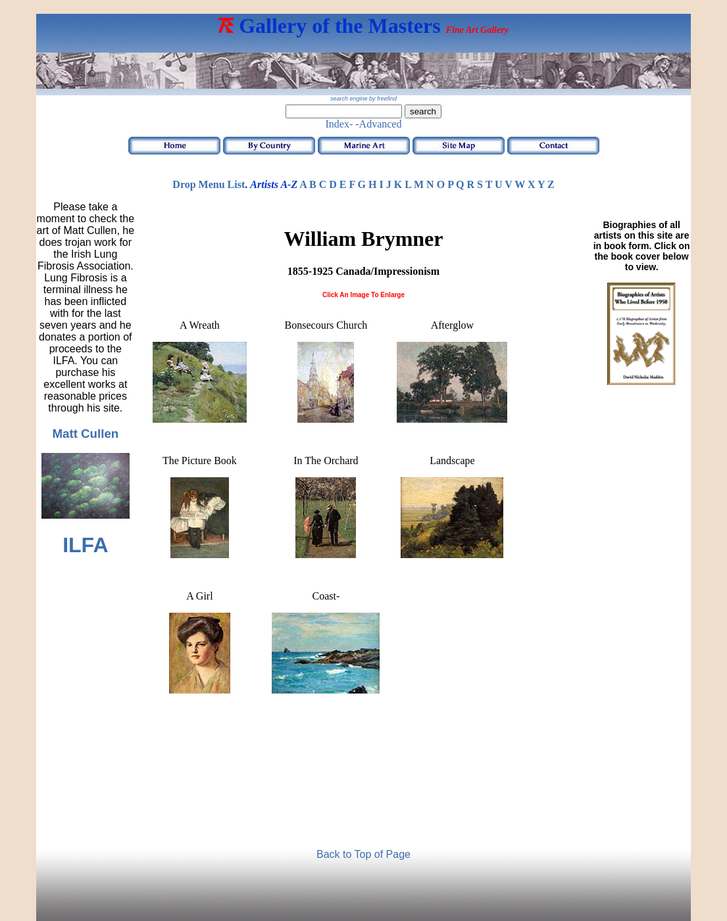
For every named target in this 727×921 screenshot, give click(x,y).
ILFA (85, 545)
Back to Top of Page (363, 854)
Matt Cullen (85, 433)
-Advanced (378, 124)
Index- (339, 124)
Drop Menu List (208, 184)
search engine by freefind (363, 98)
